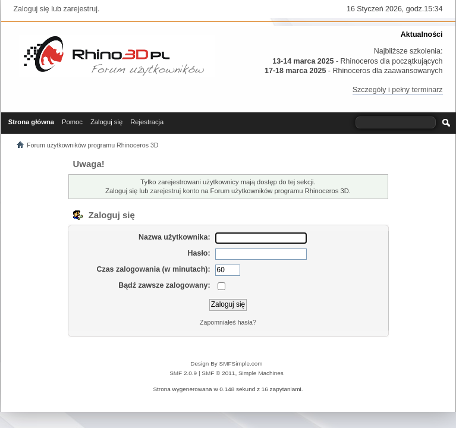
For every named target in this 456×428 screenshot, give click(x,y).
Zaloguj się (31, 9)
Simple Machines (261, 373)
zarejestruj (80, 9)
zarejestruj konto (174, 190)
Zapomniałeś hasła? (228, 322)
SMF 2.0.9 (183, 373)
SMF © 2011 (218, 373)
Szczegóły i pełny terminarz (398, 90)
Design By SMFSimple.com (226, 363)
